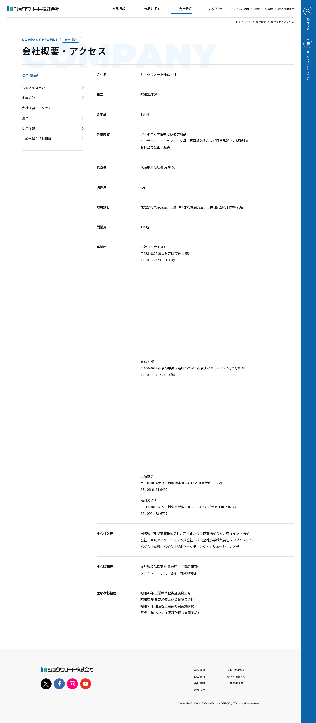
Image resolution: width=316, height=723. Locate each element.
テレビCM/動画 (240, 9)
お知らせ (212, 8)
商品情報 (199, 670)
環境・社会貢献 (263, 9)
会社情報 (261, 21)
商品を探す (148, 8)
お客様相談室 (286, 9)
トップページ (243, 21)
